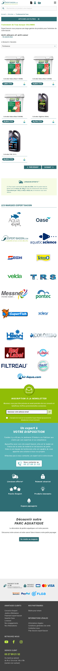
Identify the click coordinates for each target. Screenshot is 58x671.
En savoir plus (8, 37)
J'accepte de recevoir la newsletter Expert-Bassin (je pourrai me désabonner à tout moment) (30, 419)
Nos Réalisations (11, 626)
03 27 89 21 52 (12, 654)
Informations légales (35, 623)
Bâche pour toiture (34, 611)
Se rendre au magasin (29, 539)
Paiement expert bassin (13, 616)
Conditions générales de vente (39, 626)
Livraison (8, 621)
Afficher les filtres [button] (29, 19)
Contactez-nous (34, 628)
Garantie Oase (10, 618)
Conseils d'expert (11, 611)
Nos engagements (11, 623)
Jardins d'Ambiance (12, 613)
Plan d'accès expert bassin (38, 631)
